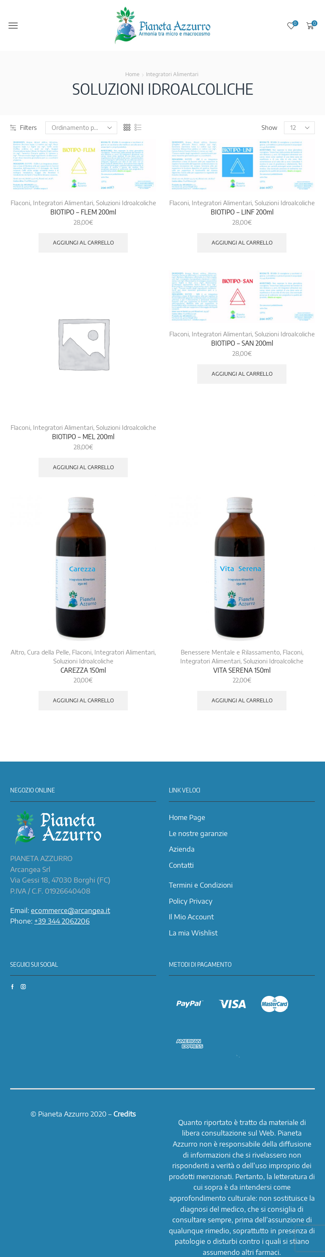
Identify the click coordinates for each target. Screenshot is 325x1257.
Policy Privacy (190, 901)
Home (132, 74)
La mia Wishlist (193, 933)
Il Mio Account (191, 917)
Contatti (181, 865)
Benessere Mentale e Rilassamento (230, 652)
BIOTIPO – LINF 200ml (242, 212)
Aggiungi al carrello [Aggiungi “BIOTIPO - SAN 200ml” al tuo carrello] (242, 374)
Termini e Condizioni (201, 885)
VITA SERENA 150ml (241, 670)
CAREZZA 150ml (83, 670)
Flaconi (20, 202)
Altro (17, 652)
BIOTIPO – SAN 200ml (242, 343)
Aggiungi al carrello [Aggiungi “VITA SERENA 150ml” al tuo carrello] (242, 700)
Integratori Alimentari (172, 74)
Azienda (182, 849)
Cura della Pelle (48, 652)
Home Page (187, 817)
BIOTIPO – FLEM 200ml (83, 212)
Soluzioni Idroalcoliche (126, 202)
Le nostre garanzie (198, 833)
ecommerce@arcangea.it (70, 910)
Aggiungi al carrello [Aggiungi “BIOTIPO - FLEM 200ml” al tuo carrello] (83, 242)
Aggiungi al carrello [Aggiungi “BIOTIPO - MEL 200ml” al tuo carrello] (83, 467)
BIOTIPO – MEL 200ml (83, 436)
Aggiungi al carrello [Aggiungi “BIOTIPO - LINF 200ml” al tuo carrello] (242, 242)
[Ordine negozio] (81, 127)
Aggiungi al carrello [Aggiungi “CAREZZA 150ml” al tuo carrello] (83, 700)
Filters (23, 127)
